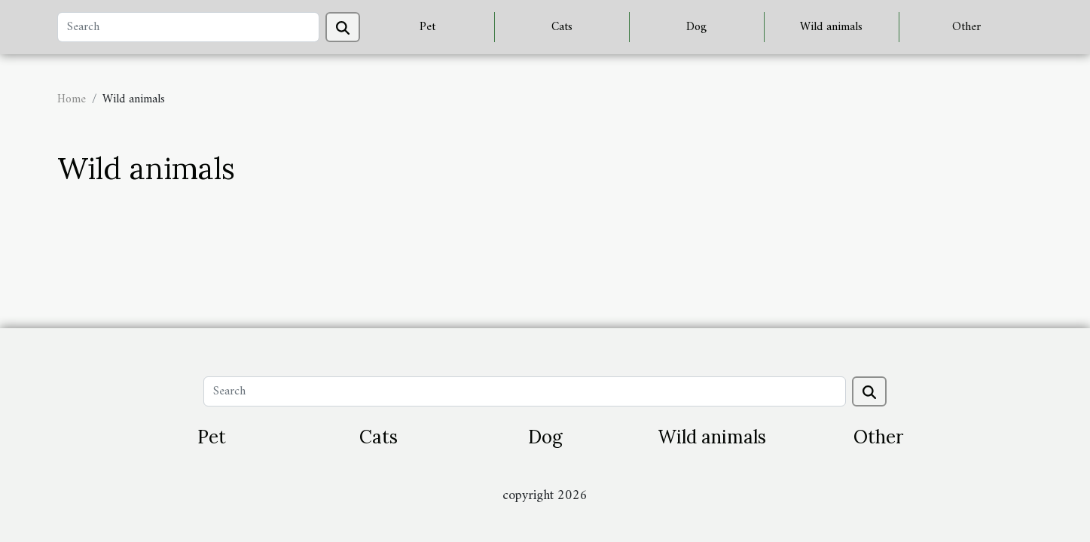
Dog (696, 27)
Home (71, 99)
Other (966, 27)
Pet (427, 27)
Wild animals (831, 27)
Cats (561, 27)
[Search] (188, 27)
